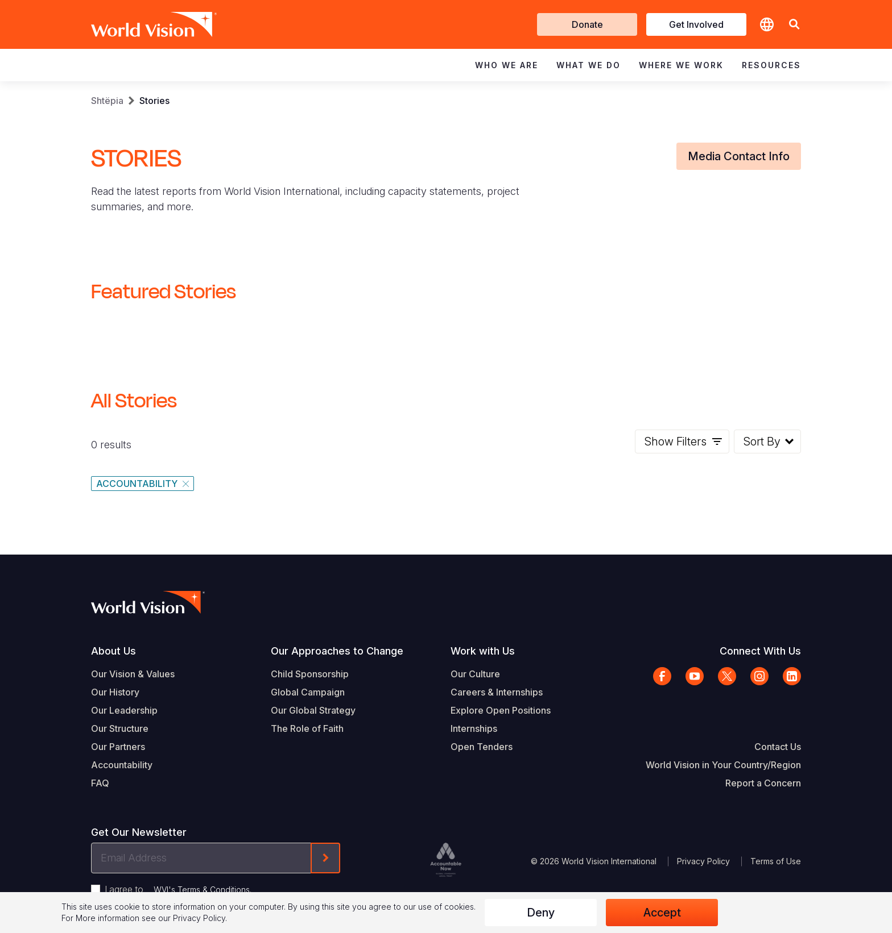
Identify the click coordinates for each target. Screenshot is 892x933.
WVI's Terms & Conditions (202, 889)
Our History (115, 692)
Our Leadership (124, 710)
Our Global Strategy (313, 710)
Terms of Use (775, 861)
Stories (154, 100)
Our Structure (119, 728)
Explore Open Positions (501, 710)
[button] (794, 25)
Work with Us (483, 651)
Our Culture (475, 674)
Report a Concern (763, 783)
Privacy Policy (703, 861)
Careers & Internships (497, 692)
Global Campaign (308, 692)
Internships (474, 728)
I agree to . (178, 889)
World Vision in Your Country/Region (723, 764)
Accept (662, 912)
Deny (541, 912)
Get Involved (696, 24)
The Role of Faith (307, 728)
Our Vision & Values (133, 674)
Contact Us (777, 746)
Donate (587, 24)
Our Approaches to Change (337, 651)
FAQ (100, 783)
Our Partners (118, 746)
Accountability (121, 764)
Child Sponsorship (310, 674)
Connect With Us (760, 651)
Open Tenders (482, 746)
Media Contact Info (739, 156)
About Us (113, 651)
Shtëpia (107, 100)
